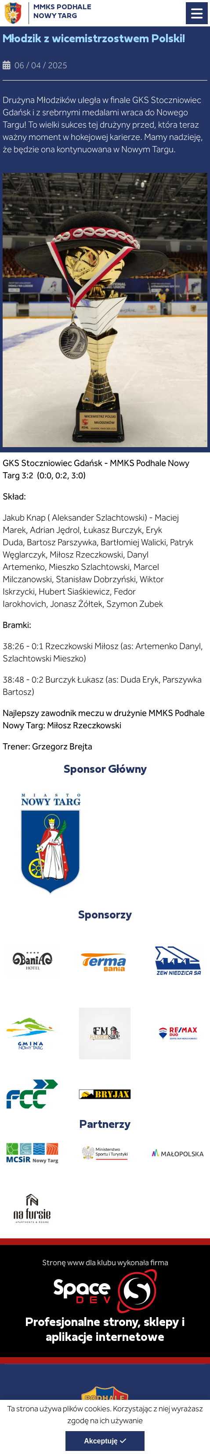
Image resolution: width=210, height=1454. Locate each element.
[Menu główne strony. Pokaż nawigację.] (197, 13)
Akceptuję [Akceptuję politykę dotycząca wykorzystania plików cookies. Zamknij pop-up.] (100, 1441)
